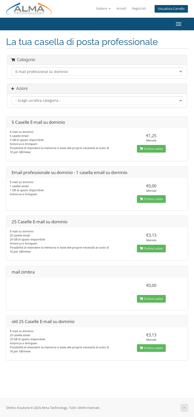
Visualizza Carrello (171, 9)
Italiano (103, 8)
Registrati (139, 8)
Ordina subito (151, 148)
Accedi (121, 8)
